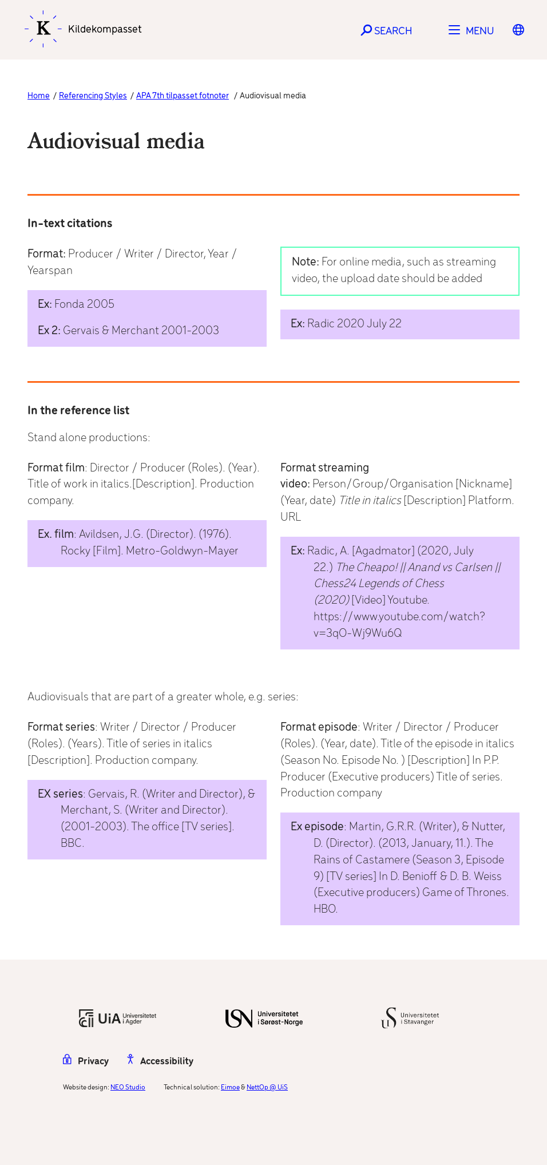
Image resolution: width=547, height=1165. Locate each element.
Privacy (86, 1061)
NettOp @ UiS (267, 1087)
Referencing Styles (93, 96)
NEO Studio (127, 1087)
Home (38, 96)
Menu (480, 31)
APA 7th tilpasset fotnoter (182, 96)
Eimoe (230, 1087)
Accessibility (160, 1061)
